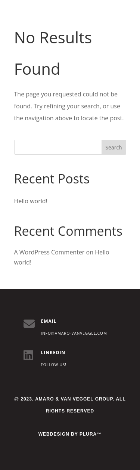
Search (113, 147)
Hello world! (30, 201)
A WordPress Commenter (49, 252)
